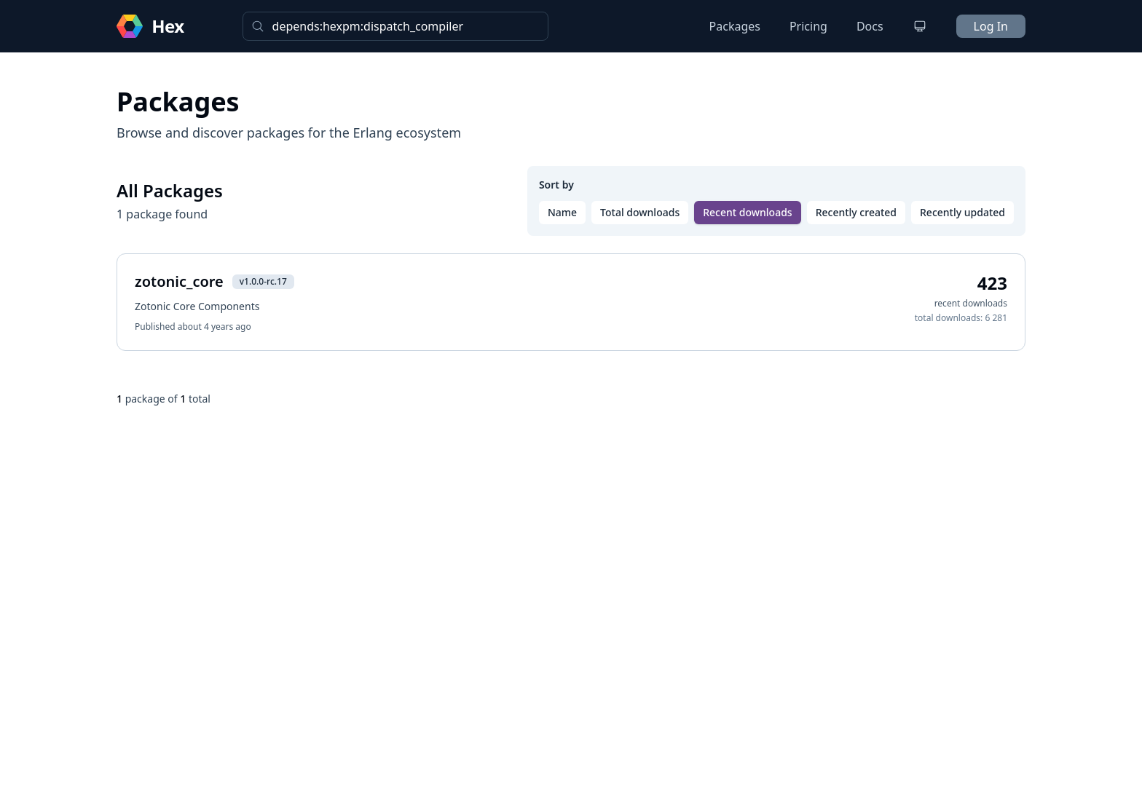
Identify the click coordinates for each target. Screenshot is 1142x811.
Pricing (808, 26)
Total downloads (640, 212)
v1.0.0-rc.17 (263, 281)
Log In (991, 26)
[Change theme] (920, 26)
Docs (869, 26)
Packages (734, 26)
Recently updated (962, 212)
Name (562, 212)
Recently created (856, 212)
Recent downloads (747, 212)
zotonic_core (179, 281)
